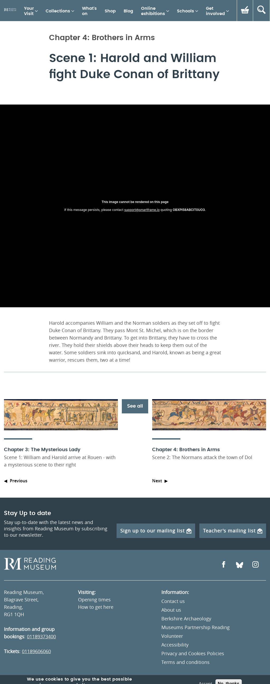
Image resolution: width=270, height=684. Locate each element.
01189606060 (36, 651)
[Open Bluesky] (239, 565)
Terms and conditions (185, 662)
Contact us (173, 601)
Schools (185, 11)
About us (171, 610)
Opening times (94, 599)
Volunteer (172, 636)
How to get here (95, 607)
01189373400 (41, 636)
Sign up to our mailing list (155, 530)
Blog (128, 11)
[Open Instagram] (255, 565)
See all (135, 406)
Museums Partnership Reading (195, 627)
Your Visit (29, 11)
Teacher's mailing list (232, 530)
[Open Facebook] (223, 565)
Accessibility (175, 644)
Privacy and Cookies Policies (192, 653)
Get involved (215, 11)
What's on (89, 11)
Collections (58, 11)
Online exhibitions (153, 11)
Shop (110, 11)
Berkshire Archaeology (186, 618)
